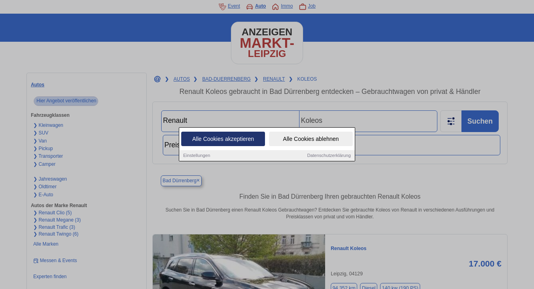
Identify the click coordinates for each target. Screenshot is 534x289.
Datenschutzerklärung (329, 155)
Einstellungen (196, 155)
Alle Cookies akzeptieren (223, 139)
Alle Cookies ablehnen (311, 139)
